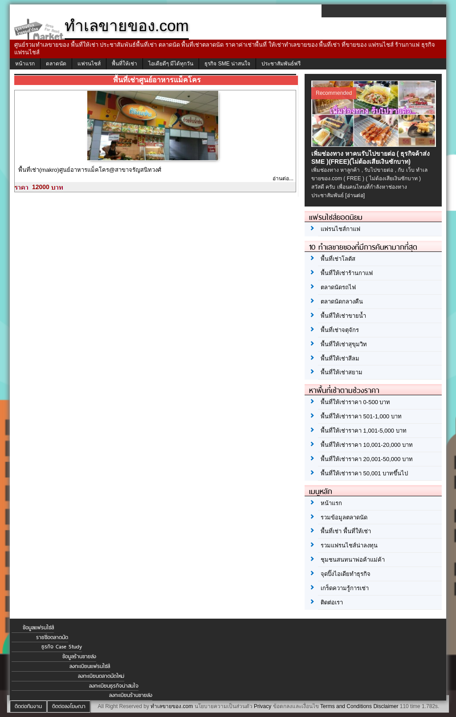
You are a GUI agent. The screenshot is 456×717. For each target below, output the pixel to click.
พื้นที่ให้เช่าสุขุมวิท (344, 344)
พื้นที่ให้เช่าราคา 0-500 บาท (355, 402)
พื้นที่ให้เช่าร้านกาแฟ (347, 273)
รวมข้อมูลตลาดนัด (344, 517)
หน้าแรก (25, 64)
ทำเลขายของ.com (172, 706)
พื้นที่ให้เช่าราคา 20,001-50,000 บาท (367, 459)
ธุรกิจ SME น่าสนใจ (227, 64)
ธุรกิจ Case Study (61, 646)
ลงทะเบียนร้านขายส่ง (130, 695)
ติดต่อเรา (332, 602)
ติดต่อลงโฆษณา (69, 706)
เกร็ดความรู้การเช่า (345, 588)
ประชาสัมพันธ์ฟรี (281, 64)
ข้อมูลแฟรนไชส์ (38, 627)
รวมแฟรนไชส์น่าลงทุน (349, 545)
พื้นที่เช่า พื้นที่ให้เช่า (346, 531)
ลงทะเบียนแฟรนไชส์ (89, 666)
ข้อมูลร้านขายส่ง (79, 656)
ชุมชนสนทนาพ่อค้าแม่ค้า (353, 559)
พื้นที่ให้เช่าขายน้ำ (343, 315)
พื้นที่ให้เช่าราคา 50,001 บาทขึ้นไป (364, 473)
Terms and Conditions (346, 706)
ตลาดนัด (56, 64)
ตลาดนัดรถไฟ (338, 287)
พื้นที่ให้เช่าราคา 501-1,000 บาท (361, 416)
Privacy (262, 706)
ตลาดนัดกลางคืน (342, 301)
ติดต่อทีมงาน (28, 706)
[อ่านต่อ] (355, 195)
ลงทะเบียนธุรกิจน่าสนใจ (113, 685)
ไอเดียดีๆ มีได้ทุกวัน (170, 64)
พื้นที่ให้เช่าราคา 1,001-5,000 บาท (364, 430)
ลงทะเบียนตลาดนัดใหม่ (101, 676)
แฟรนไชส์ (89, 64)
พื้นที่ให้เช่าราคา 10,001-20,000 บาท (367, 445)
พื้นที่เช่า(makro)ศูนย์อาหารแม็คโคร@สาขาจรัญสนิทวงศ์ (89, 169)
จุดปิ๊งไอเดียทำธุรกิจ (345, 574)
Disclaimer (385, 706)
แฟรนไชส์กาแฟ (340, 229)
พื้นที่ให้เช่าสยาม (341, 372)
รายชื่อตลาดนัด (52, 637)
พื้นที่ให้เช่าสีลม (340, 358)
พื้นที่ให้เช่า (124, 64)
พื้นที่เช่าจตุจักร (340, 330)
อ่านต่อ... (283, 178)
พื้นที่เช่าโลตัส (338, 258)
